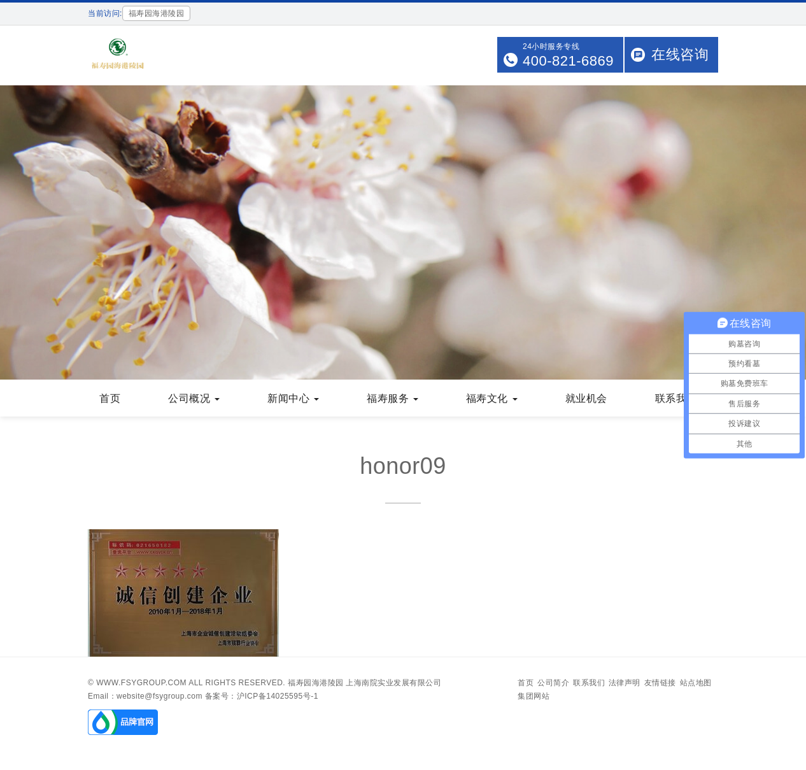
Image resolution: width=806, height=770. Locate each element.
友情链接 (660, 682)
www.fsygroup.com (141, 682)
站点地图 (696, 682)
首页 (526, 682)
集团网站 (533, 696)
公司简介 (553, 682)
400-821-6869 (568, 61)
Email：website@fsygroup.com (145, 696)
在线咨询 (680, 54)
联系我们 (589, 682)
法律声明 (624, 682)
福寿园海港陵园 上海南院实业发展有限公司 (364, 682)
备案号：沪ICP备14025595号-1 (261, 696)
